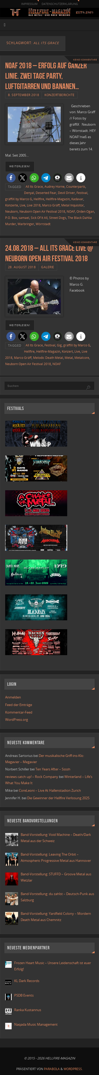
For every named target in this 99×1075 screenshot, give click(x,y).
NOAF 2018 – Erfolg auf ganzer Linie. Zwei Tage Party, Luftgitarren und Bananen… (46, 76)
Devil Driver (66, 193)
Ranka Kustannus (27, 1010)
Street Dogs (57, 218)
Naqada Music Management (36, 1024)
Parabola (52, 1069)
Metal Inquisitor (72, 205)
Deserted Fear (46, 193)
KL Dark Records (26, 981)
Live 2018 (34, 205)
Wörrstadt (43, 224)
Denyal (29, 193)
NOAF (71, 211)
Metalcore (81, 357)
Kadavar (77, 199)
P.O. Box (11, 218)
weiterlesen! (19, 166)
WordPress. (73, 1069)
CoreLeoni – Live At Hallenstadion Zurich (50, 790)
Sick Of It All (39, 218)
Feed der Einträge (18, 705)
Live (22, 205)
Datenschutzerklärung (60, 4)
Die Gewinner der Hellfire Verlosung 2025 (58, 798)
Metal (69, 357)
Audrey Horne (54, 186)
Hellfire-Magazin (58, 199)
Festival (82, 193)
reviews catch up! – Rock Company (31, 777)
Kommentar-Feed (18, 712)
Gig (59, 345)
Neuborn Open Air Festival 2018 (42, 211)
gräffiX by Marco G (18, 199)
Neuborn (11, 211)
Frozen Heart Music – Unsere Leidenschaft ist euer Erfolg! (52, 966)
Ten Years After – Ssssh (52, 769)
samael (24, 218)
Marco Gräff (51, 205)
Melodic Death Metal (48, 357)
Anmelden (13, 697)
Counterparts (75, 186)
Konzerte (11, 205)
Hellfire (39, 199)
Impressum (29, 4)
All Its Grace (34, 186)
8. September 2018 (23, 95)
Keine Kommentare (85, 59)
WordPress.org (16, 719)
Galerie (47, 267)
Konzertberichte (59, 95)
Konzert (67, 351)
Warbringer (26, 224)
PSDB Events (24, 995)
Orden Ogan (85, 211)
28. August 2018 (22, 267)
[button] (11, 177)
